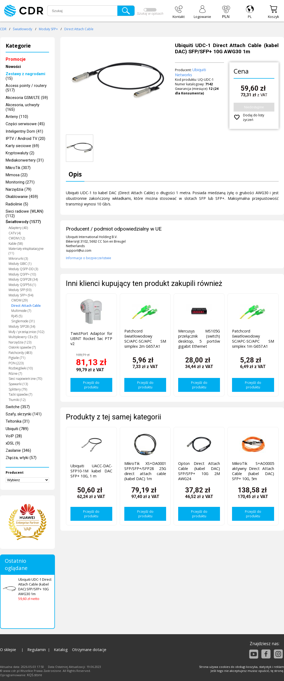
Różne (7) (15, 373)
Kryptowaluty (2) (20, 153)
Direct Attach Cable (79, 29)
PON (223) (16, 363)
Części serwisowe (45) (25, 124)
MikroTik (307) (18, 168)
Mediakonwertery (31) (25, 160)
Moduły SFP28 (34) (22, 326)
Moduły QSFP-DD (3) (23, 269)
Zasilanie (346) (18, 450)
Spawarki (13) (18, 384)
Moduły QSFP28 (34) (23, 279)
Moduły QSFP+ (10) (22, 274)
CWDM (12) (17, 238)
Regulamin (36, 649)
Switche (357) (18, 407)
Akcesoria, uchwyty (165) (22, 107)
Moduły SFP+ (48, 29)
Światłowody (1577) (23, 222)
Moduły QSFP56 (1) (22, 284)
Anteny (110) (17, 116)
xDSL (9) (13, 443)
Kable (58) (16, 243)
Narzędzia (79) (18, 189)
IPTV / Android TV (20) (25, 138)
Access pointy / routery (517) (26, 88)
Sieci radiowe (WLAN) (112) (24, 213)
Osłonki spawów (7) (22, 347)
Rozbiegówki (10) (21, 368)
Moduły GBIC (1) (20, 263)
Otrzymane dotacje (89, 649)
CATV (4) (15, 233)
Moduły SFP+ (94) (21, 295)
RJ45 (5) (16, 316)
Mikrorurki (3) (18, 258)
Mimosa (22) (17, 175)
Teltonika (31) (17, 421)
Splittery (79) (18, 389)
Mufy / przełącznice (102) (26, 332)
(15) (25, 76)
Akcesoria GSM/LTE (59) (27, 97)
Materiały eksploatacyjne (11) (26, 250)
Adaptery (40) (18, 227)
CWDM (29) (19, 300)
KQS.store (34, 675)
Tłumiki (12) (17, 399)
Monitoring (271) (20, 182)
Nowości (13, 66)
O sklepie (8, 649)
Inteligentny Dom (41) (24, 131)
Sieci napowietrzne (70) (25, 378)
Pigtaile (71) (17, 357)
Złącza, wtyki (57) (21, 458)
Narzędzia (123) (20, 342)
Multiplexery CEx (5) (23, 337)
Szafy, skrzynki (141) (24, 414)
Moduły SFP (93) (20, 290)
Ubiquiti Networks (190, 72)
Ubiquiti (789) (17, 429)
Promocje (16, 59)
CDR (3, 29)
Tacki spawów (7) (20, 394)
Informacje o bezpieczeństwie (88, 258)
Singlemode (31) (23, 321)
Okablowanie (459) (22, 196)
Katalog (61, 649)
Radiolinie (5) (17, 204)
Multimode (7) (21, 310)
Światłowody (22, 29)
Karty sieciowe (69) (22, 146)
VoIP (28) (14, 436)
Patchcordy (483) (20, 352)
